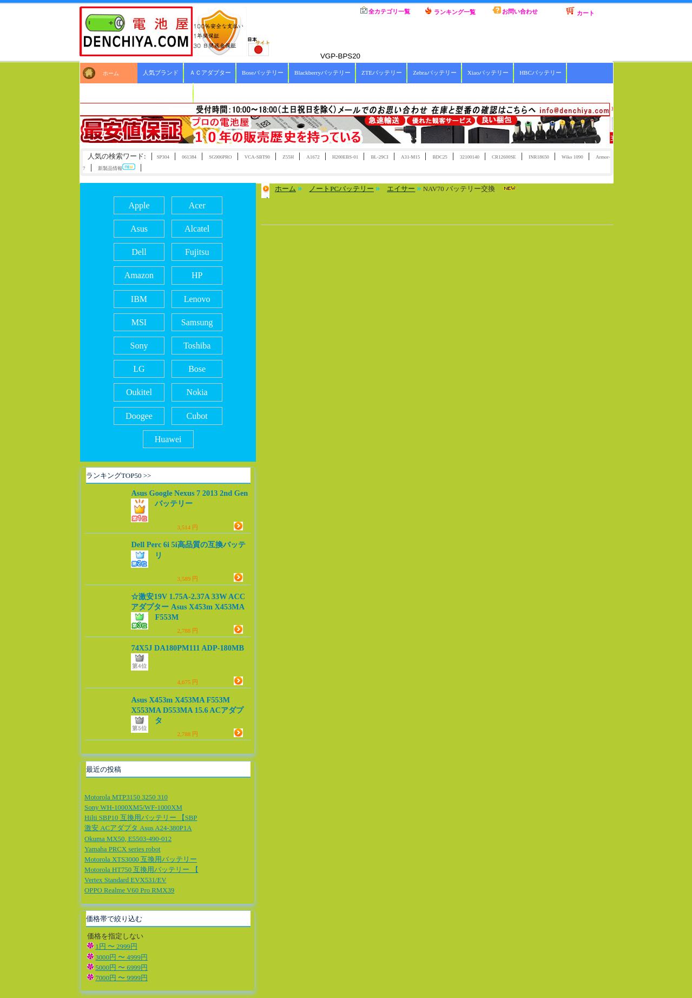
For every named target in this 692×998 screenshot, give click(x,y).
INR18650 (539, 157)
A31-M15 (410, 157)
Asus (139, 228)
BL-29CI (379, 157)
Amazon (139, 275)
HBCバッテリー (540, 72)
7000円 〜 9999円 (121, 978)
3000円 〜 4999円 (121, 957)
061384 (189, 157)
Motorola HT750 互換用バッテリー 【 (141, 870)
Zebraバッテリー (435, 72)
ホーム (320, 11)
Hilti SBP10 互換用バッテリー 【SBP (140, 818)
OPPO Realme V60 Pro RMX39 (129, 890)
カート (580, 11)
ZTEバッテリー (381, 72)
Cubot (197, 416)
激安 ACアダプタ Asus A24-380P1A (138, 828)
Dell (139, 252)
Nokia (197, 392)
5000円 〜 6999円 (121, 967)
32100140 (469, 157)
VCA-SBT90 (257, 157)
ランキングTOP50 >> (118, 475)
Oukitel (139, 392)
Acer (197, 205)
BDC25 (439, 157)
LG (138, 368)
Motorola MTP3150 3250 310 (126, 797)
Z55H (288, 157)
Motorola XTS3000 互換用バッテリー (140, 859)
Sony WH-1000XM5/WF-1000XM (133, 807)
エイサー (401, 189)
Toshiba (196, 345)
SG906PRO (220, 157)
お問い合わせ (515, 10)
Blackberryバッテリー (322, 72)
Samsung (197, 322)
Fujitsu (197, 252)
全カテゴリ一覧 (385, 10)
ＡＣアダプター (210, 72)
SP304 (163, 157)
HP (197, 275)
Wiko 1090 (572, 157)
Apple (138, 205)
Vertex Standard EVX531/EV (125, 880)
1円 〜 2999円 (116, 946)
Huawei (168, 439)
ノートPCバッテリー (341, 189)
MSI (139, 322)
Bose (197, 368)
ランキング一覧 (450, 10)
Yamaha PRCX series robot (122, 849)
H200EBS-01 (345, 157)
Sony (139, 345)
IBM (139, 299)
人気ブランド (161, 72)
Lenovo (197, 299)
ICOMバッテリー (165, 92)
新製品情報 (116, 167)
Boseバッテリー (263, 72)
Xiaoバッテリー (488, 72)
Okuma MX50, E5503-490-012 (128, 839)
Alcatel (196, 228)
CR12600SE (504, 157)
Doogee (139, 416)
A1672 (312, 157)
